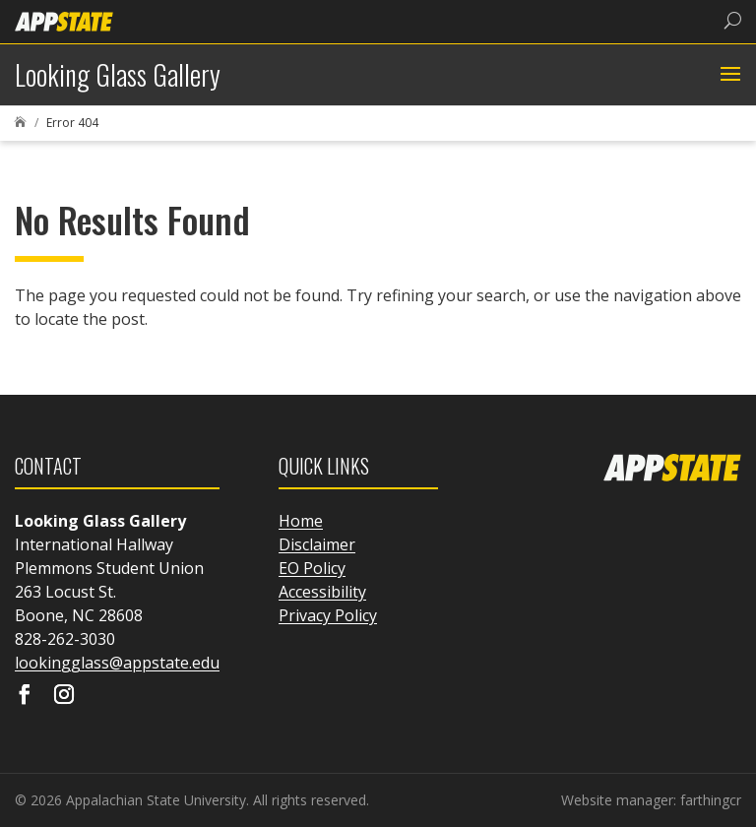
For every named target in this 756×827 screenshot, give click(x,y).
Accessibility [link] (322, 592)
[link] (64, 20)
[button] (728, 74)
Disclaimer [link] (317, 544)
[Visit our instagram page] (64, 696)
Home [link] (301, 521)
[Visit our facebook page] (24, 696)
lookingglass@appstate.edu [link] (117, 662)
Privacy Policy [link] (328, 615)
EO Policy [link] (312, 568)
